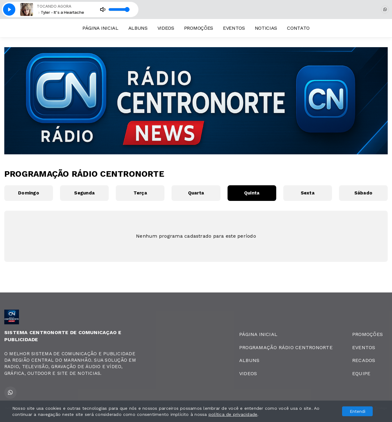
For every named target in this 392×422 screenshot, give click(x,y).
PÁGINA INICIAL (100, 28)
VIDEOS (165, 28)
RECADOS (363, 360)
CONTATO (298, 28)
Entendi (357, 411)
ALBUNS (138, 28)
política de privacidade (233, 414)
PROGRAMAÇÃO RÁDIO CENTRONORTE (286, 347)
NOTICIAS (266, 28)
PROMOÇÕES (198, 28)
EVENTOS (234, 28)
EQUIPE (361, 373)
